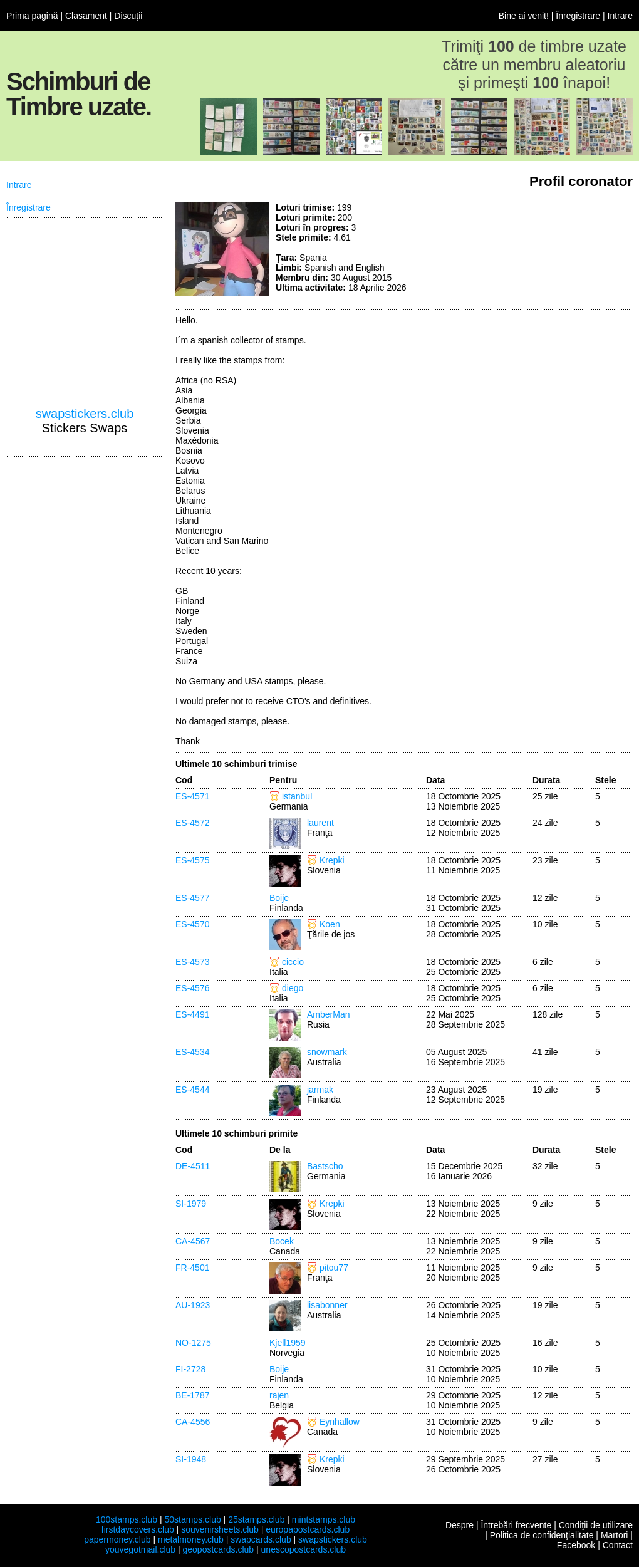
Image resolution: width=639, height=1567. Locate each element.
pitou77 (334, 1267)
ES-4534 (192, 1052)
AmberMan (328, 1014)
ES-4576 (192, 988)
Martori (614, 1535)
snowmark (327, 1052)
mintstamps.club (323, 1519)
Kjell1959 (287, 1343)
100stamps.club (126, 1519)
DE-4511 (192, 1166)
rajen (279, 1395)
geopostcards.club (218, 1549)
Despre (459, 1525)
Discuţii (128, 16)
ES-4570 (192, 924)
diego (292, 988)
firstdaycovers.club (137, 1529)
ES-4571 (192, 796)
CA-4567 (192, 1241)
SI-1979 (190, 1204)
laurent (320, 823)
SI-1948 (190, 1459)
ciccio (293, 962)
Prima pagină (32, 16)
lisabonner (327, 1305)
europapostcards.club (308, 1529)
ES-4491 (192, 1014)
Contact (618, 1545)
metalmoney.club (191, 1539)
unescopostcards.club (303, 1549)
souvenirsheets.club (220, 1529)
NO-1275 (193, 1343)
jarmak (320, 1090)
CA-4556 (192, 1422)
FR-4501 (192, 1267)
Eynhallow (340, 1422)
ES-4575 (192, 860)
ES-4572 (192, 823)
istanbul (297, 796)
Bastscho (325, 1166)
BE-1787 (192, 1395)
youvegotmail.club (140, 1549)
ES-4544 (192, 1090)
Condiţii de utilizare (596, 1525)
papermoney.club (117, 1539)
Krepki (332, 860)
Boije (279, 898)
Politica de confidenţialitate (542, 1535)
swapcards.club (261, 1539)
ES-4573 (192, 962)
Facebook (576, 1545)
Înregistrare (578, 16)
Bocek (281, 1241)
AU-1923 (192, 1305)
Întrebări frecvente (516, 1525)
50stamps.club (192, 1519)
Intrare (620, 16)
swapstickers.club (85, 413)
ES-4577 (192, 898)
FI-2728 (190, 1369)
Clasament (86, 16)
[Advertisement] (539, 249)
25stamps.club (256, 1519)
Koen (330, 924)
